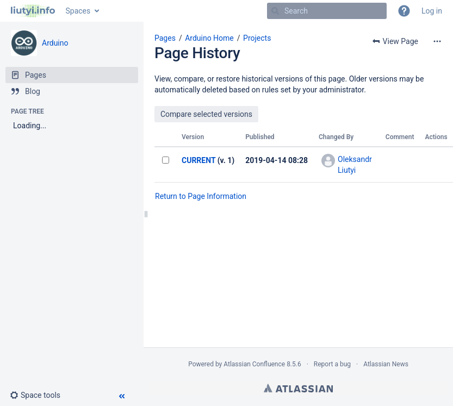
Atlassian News (385, 364)
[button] (404, 11)
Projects (257, 38)
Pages (165, 38)
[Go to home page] (32, 11)
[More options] (437, 41)
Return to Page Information (200, 196)
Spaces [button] (78, 11)
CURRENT (198, 160)
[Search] (275, 11)
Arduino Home (209, 38)
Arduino (55, 43)
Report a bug (332, 364)
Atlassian (298, 388)
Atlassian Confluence (254, 364)
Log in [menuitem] (431, 11)
